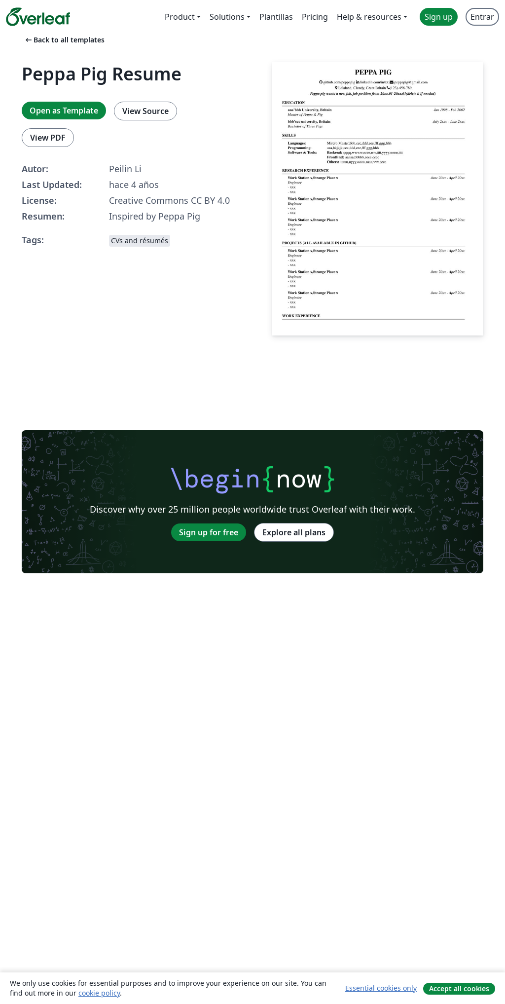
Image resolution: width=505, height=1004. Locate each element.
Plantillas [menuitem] (276, 16)
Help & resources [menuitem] (369, 16)
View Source (145, 111)
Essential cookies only (381, 988)
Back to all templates (64, 39)
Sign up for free (208, 532)
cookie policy (99, 993)
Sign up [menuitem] (439, 16)
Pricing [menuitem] (315, 16)
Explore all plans (293, 532)
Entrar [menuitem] (482, 16)
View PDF (48, 137)
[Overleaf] (38, 17)
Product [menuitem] (180, 16)
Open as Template (64, 110)
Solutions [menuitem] (227, 16)
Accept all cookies (459, 988)
